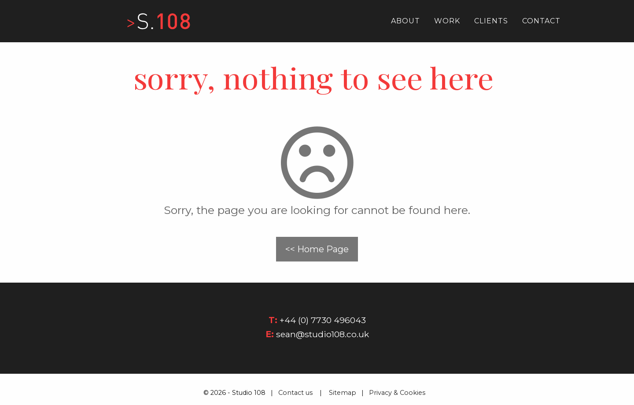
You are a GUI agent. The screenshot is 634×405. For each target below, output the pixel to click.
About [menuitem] (405, 21)
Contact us (295, 393)
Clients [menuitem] (491, 21)
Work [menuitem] (447, 21)
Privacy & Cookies (400, 393)
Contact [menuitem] (541, 21)
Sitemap (342, 393)
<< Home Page (317, 249)
